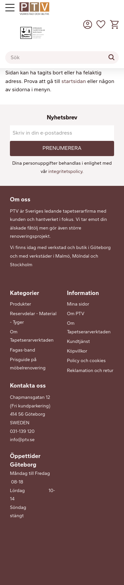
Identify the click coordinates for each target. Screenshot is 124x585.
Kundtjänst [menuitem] (78, 341)
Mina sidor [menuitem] (78, 304)
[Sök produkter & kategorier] (62, 57)
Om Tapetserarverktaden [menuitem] (32, 336)
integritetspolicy (65, 171)
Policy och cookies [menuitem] (86, 360)
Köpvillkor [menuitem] (77, 351)
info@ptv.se (22, 439)
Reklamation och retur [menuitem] (90, 370)
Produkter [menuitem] (20, 304)
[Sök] (111, 57)
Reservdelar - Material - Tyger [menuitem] (33, 318)
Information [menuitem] (83, 293)
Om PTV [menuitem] (76, 313)
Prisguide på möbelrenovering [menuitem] (28, 364)
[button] (101, 24)
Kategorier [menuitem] (24, 293)
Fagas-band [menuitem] (22, 350)
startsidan (74, 81)
